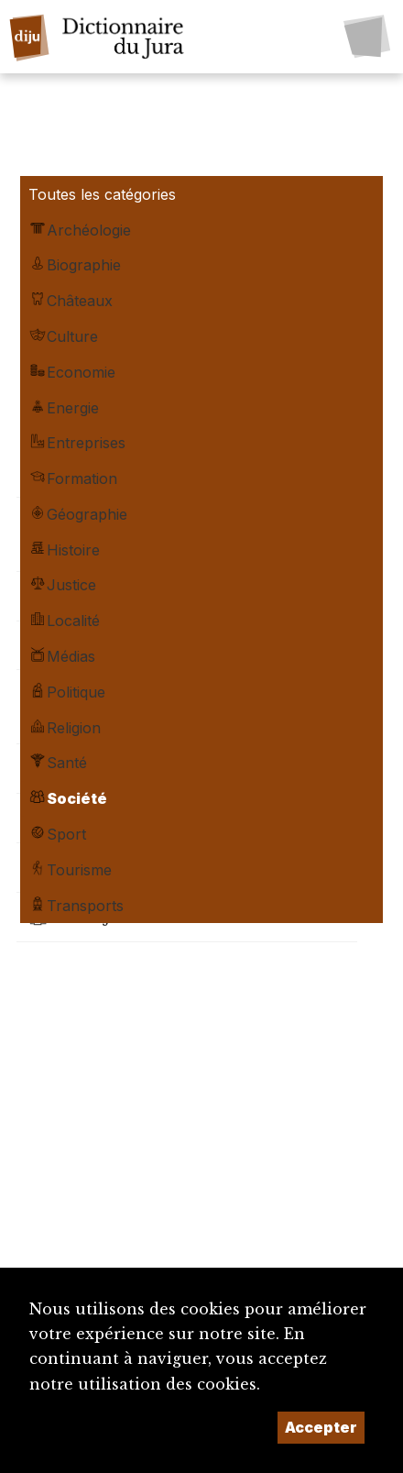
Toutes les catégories (102, 194)
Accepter (321, 1427)
